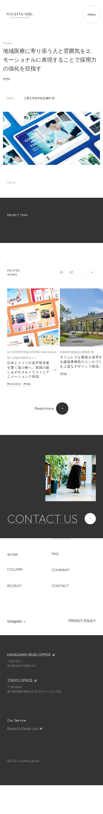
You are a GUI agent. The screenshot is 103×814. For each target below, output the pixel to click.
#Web (6, 79)
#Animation (14, 384)
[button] (92, 272)
